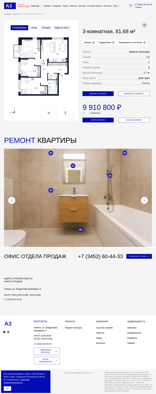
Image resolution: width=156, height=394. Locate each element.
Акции (65, 6)
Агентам (81, 6)
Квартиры (132, 328)
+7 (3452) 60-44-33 (143, 4)
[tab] (19, 27)
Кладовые (56, 6)
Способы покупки (94, 6)
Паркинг (47, 6)
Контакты (108, 6)
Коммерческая (134, 333)
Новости (73, 6)
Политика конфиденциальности (78, 373)
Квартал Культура (73, 328)
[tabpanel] (41, 68)
